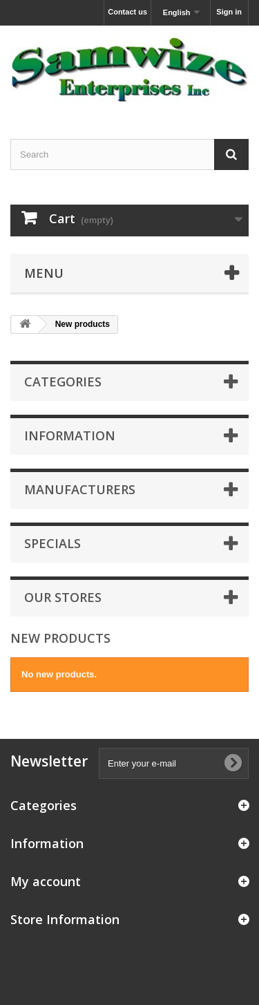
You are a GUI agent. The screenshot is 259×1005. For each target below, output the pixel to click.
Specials (52, 543)
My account (45, 881)
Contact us (127, 12)
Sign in (229, 12)
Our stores (63, 597)
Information (69, 435)
